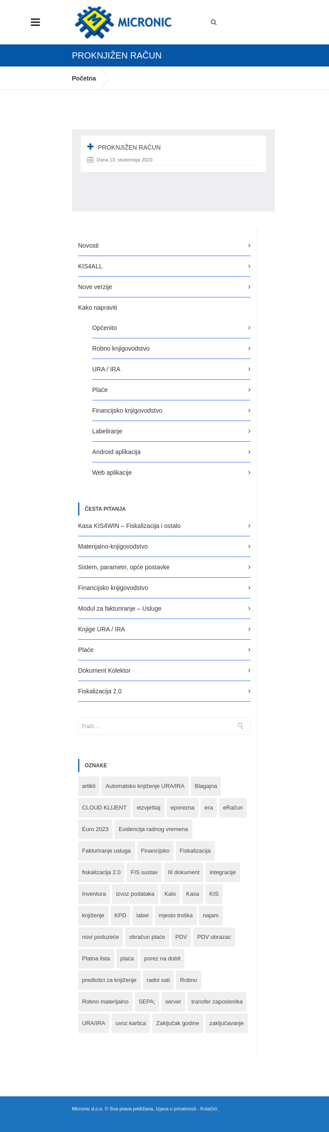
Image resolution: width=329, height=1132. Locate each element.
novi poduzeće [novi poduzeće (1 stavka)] (100, 937)
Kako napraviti (97, 307)
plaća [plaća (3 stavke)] (127, 958)
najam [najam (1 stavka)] (210, 915)
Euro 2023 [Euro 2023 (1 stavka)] (95, 829)
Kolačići (208, 1108)
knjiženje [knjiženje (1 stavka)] (93, 915)
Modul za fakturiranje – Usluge (119, 608)
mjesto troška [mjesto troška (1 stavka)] (176, 915)
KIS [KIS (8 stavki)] (214, 893)
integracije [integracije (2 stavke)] (222, 872)
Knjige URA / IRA (101, 629)
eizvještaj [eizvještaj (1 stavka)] (148, 807)
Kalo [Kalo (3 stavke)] (170, 893)
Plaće (100, 389)
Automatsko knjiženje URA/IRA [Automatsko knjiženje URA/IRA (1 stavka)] (144, 786)
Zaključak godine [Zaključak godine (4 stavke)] (177, 1023)
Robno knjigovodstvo (121, 348)
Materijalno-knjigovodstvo (113, 546)
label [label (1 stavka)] (142, 915)
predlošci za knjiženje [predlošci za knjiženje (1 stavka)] (109, 980)
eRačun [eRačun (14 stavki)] (233, 807)
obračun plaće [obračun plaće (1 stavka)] (147, 937)
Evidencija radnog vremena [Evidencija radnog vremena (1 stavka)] (153, 829)
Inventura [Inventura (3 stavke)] (94, 893)
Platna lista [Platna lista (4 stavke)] (96, 958)
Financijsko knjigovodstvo (127, 410)
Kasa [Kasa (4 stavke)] (192, 893)
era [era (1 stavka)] (209, 807)
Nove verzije (95, 286)
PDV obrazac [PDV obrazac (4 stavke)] (214, 937)
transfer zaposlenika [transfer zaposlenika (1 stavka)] (217, 1001)
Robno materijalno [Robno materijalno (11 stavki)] (105, 1001)
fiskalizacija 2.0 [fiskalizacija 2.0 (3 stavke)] (101, 872)
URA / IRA (106, 369)
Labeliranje (107, 431)
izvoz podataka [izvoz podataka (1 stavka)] (135, 893)
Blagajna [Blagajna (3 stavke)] (206, 786)
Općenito (104, 327)
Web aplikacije (112, 472)
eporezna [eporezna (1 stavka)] (182, 807)
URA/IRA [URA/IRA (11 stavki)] (93, 1023)
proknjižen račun (129, 147)
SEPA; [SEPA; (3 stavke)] (147, 1001)
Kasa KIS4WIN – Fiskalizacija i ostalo (129, 525)
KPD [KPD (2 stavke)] (121, 915)
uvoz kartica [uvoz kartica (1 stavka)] (131, 1023)
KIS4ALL (90, 266)
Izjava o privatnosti (176, 1108)
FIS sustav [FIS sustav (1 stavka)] (144, 872)
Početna (84, 78)
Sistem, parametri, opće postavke (124, 567)
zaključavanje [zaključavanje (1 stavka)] (226, 1023)
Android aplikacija (116, 451)
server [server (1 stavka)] (173, 1001)
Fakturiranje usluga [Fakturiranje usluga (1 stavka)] (106, 850)
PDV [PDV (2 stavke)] (181, 937)
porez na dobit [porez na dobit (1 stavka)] (162, 958)
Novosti (88, 245)
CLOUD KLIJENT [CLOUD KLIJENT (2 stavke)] (104, 807)
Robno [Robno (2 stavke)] (188, 980)
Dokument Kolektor (104, 670)
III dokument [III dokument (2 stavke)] (184, 872)
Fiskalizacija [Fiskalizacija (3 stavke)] (195, 850)
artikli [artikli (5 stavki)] (88, 786)
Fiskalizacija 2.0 (100, 691)
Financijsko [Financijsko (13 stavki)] (155, 850)
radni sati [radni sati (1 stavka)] (158, 980)
